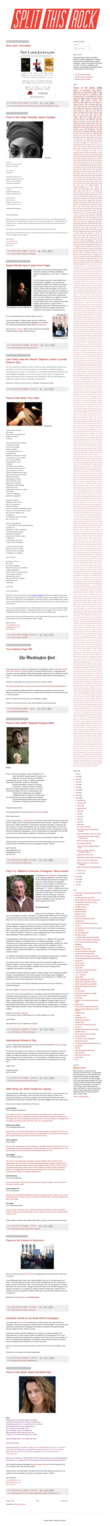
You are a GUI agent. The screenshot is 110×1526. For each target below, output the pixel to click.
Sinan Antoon (86, 358)
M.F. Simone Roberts (94, 579)
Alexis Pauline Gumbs (80, 396)
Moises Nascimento (97, 612)
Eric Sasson (85, 487)
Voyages (14, 223)
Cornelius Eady (83, 194)
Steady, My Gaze (34, 1447)
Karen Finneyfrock (95, 544)
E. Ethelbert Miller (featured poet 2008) (87, 937)
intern (74, 756)
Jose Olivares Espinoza (86, 535)
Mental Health (76, 604)
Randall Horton (92, 204)
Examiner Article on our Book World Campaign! (32, 1318)
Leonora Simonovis (92, 565)
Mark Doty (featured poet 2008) (84, 979)
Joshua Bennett (77, 539)
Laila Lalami (78, 968)
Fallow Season (81, 489)
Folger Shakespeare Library (18, 347)
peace (84, 760)
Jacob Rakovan (94, 515)
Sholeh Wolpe (93, 356)
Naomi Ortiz (78, 621)
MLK (82, 581)
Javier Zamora (96, 316)
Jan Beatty (97, 146)
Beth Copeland (96, 425)
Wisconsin (32, 1310)
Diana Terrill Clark (89, 473)
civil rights (83, 750)
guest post (94, 375)
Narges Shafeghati (87, 621)
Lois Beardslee (94, 573)
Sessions (99, 118)
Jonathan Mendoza (93, 533)
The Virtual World (80, 1036)
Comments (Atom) (19, 1504)
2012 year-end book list (89, 385)
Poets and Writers (91, 652)
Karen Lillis (76, 546)
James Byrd (76, 519)
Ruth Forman (86, 246)
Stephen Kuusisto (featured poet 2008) (87, 1029)
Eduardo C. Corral (78, 294)
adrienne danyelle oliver (89, 746)
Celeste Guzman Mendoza (80, 442)
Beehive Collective (77, 277)
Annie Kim (80, 408)
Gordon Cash (86, 494)
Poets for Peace (79, 348)
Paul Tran (76, 177)
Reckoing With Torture (80, 666)
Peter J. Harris (85, 644)
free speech (76, 166)
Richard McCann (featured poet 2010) (86, 1006)
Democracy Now (91, 467)
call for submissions (85, 92)
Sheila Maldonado (84, 692)
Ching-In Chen (83, 448)
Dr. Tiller (98, 291)
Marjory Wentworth (95, 591)
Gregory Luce (76, 310)
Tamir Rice (86, 362)
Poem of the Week (16, 253)
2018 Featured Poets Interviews (92, 123)
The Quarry (76, 139)
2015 (77, 787)
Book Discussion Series (85, 431)
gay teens (92, 754)
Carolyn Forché (89, 193)
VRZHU (77, 1048)
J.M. (87, 515)
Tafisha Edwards (77, 362)
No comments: (34, 103)
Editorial (82, 481)
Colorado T (97, 452)
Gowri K (77, 308)
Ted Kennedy (98, 714)
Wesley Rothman (98, 733)
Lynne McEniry (83, 579)
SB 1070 (81, 206)
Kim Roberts (85, 131)
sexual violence (79, 763)
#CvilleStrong (96, 379)
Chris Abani (86, 283)
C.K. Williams (49, 888)
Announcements (77, 156)
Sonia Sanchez (29, 1228)
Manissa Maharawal (80, 585)
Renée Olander (98, 666)
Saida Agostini (85, 679)
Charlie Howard (84, 444)
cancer (98, 748)
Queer (88, 348)
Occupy (100, 339)
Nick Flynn (83, 631)
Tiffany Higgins (78, 367)
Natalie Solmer (98, 621)
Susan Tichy (97, 360)
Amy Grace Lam (98, 404)
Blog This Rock (81, 1068)
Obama (89, 633)
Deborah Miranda (79, 466)
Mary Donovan (89, 592)
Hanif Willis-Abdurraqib (88, 496)
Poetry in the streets (79, 204)
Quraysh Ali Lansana (96, 656)
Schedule (75, 356)
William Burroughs (91, 735)
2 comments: (32, 251)
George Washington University (86, 306)
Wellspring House (77, 733)
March (79, 824)
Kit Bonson (97, 323)
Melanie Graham (98, 598)
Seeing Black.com (80, 1017)
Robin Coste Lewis (95, 673)
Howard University (95, 506)
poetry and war (77, 262)
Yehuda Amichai (83, 740)
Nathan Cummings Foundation (82, 623)
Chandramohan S (95, 143)
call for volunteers (88, 373)
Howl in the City (77, 146)
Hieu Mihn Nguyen (84, 504)
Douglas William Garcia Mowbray (90, 477)
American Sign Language (88, 402)
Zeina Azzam (85, 744)
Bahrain (85, 416)
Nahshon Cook (87, 148)
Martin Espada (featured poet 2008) (86, 984)
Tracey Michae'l (83, 723)
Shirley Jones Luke (78, 694)
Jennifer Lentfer (92, 525)
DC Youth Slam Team (89, 110)
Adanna (83, 394)
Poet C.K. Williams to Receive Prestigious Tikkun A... (86, 851)
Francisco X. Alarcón (84, 302)
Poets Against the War (89, 650)
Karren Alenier (96, 546)
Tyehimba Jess (96, 725)
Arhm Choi (97, 408)
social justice (88, 763)
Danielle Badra (91, 460)
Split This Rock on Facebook (84, 77)
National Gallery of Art (83, 339)
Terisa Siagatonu (79, 715)
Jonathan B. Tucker (93, 233)
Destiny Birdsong (95, 471)
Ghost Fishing (76, 494)
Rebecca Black (87, 664)
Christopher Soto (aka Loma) (80, 285)
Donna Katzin (90, 291)
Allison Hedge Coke (79, 218)
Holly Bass (78, 160)
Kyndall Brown (94, 556)
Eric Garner (80, 120)
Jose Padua (97, 535)
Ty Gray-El (88, 725)
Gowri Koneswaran (86, 308)
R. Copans (78, 658)
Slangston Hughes (95, 696)
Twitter (82, 725)
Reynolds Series (77, 669)
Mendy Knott (96, 602)
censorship (76, 750)
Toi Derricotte (88, 367)
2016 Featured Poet (87, 154)
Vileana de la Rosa (84, 729)
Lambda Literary (93, 558)
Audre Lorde (58, 1045)
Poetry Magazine (85, 346)
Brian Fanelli (76, 433)
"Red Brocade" (41, 325)
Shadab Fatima (85, 689)
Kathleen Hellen (93, 548)
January (79, 873)
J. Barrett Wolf (98, 314)
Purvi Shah (99, 242)
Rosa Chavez (84, 677)
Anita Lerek (90, 406)
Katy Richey (82, 196)
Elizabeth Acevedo (78, 144)
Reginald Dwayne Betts (39, 1464)
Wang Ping (82, 208)
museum (75, 260)
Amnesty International (94, 271)
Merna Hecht (97, 604)
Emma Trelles (76, 487)
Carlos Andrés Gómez (83, 281)
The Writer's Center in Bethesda (85, 1039)
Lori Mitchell (93, 575)
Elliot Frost (81, 483)
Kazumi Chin (81, 550)
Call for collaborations (89, 221)
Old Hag (77, 989)
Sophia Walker (91, 700)
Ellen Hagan (87, 296)
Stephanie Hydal (96, 704)
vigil (77, 379)
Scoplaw (77, 1015)
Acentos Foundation (38, 595)
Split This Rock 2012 (83, 133)
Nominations (82, 633)
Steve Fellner (87, 706)
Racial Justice (94, 125)
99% (82, 266)
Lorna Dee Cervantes (79, 241)
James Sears (87, 316)
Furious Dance (77, 490)
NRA (99, 615)
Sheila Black (79, 181)
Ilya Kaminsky (78, 314)
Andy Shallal (92, 218)
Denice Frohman (82, 469)
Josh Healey (97, 537)
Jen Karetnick (84, 523)
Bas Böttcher (76, 421)
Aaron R (93, 391)
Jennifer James (82, 525)
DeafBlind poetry (88, 464)
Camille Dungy (77, 193)
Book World (14, 711)
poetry (89, 760)
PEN (95, 341)
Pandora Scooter (80, 638)
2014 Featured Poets (86, 387)
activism (89, 208)
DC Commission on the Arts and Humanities (88, 928)
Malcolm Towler (87, 583)
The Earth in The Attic (91, 254)
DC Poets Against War (82, 933)
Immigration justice (88, 314)
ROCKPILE (76, 350)
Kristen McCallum (77, 325)
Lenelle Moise (84, 198)
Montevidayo (25, 1310)
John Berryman (86, 531)
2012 (77, 795)
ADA (74, 391)
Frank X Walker (96, 302)
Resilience (77, 667)
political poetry (87, 166)
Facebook (76, 229)
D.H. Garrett (95, 456)
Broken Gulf (88, 156)
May (78, 819)
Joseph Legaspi (77, 537)
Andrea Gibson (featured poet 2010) (86, 902)
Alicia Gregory (78, 398)
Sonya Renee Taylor (81, 250)
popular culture (79, 762)
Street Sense (76, 708)
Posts (77, 45)
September (80, 808)
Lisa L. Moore (91, 571)
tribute (100, 183)
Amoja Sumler (88, 404)
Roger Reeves (77, 675)
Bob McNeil (96, 219)
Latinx (81, 560)
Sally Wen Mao (96, 679)
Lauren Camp (88, 562)
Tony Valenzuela (96, 721)
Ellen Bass (94, 481)
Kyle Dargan (87, 325)
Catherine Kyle (87, 440)
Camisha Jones (78, 129)
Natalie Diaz (91, 200)
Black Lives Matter (81, 143)
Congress (83, 454)
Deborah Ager (81, 291)
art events (14, 105)
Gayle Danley (79, 231)
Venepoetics (78, 1046)
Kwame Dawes (85, 556)
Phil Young (85, 646)
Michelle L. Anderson (85, 608)
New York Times (90, 629)
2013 (77, 793)
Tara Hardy (81, 714)
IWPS (74, 508)
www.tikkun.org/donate (20, 1013)
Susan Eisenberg (95, 710)
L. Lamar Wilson (83, 558)
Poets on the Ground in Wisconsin (25, 1240)
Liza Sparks (86, 573)
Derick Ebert (84, 471)
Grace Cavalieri (96, 308)
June (78, 816)
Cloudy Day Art (79, 921)
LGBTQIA (92, 237)
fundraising (97, 208)
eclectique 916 (82, 752)
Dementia (82, 467)
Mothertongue (84, 337)
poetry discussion (84, 210)
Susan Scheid (91, 206)
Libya (86, 569)
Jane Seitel (93, 519)
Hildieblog (78, 944)
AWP (12, 1228)
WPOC (98, 731)
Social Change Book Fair (92, 181)
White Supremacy (79, 735)
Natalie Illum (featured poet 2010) (85, 986)
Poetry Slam (78, 998)
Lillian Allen (96, 239)
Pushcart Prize (85, 656)
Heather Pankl (83, 502)
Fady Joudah (87, 171)
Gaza (94, 490)
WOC (93, 731)
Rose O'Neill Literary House (51, 105)
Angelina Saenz (98, 273)
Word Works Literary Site (82, 1055)
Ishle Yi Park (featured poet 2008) (85, 951)
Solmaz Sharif (98, 248)
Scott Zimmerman (77, 687)
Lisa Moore (99, 571)
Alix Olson (86, 398)
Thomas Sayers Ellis (97, 366)
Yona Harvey (93, 740)
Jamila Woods (84, 519)
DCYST (75, 131)
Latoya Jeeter (88, 560)
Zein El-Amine (76, 744)
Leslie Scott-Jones (86, 567)
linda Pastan (95, 756)
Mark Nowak (31, 105)
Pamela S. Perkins (97, 637)
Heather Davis (79, 500)
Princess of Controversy (83, 654)
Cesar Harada (92, 442)
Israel (83, 515)
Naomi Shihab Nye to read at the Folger (28, 265)
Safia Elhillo (97, 352)
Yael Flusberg (93, 371)
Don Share (92, 225)
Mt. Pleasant (86, 615)
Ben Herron (81, 423)
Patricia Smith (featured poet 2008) (85, 993)
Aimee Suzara (96, 216)
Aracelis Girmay (77, 135)
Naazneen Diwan (77, 617)
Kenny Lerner (89, 552)
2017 (74, 389)
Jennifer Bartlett (87, 317)
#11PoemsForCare (85, 379)
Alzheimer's (94, 398)
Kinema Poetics (80, 965)
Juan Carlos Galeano (91, 541)
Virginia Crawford (86, 731)
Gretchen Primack (90, 231)
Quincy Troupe (96, 348)
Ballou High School (95, 416)
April (78, 822)
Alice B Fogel (91, 396)
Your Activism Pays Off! (19, 649)
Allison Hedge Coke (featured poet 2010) (87, 900)
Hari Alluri (98, 310)
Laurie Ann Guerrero (81, 564)
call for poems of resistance (87, 94)
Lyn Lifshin (93, 577)
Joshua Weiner (93, 319)
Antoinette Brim (79, 275)
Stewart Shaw (96, 706)
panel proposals (77, 760)
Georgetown (20, 105)
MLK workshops (89, 581)
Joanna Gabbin (94, 529)
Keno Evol (97, 552)
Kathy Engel (76, 148)
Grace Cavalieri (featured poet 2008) (86, 942)
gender (87, 375)
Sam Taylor (76, 354)
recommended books (96, 262)
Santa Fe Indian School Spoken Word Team (86, 683)
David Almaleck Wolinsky (95, 287)
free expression (95, 164)
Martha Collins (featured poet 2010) (86, 982)
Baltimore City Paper (94, 417)
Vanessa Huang (91, 727)
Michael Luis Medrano (92, 335)
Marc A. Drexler (91, 585)
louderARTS (10, 1449)
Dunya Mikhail (86, 292)
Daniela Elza (99, 458)
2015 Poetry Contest (89, 212)
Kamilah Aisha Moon (79, 235)
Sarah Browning (22, 1360)
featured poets (78, 102)
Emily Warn (85, 227)
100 (81, 383)
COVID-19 (88, 98)
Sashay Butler (96, 354)
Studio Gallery (85, 708)
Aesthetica (90, 394)
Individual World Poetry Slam (95, 510)
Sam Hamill (96, 246)
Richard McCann (96, 669)
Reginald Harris (91, 244)
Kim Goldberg (96, 554)
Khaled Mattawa (87, 554)
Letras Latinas (93, 327)
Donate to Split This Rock (83, 79)
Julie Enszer (95, 542)
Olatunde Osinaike (97, 633)
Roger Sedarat (87, 675)
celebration (86, 150)
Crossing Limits (46, 219)
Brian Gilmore (85, 433)
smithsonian (99, 377)
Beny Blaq (89, 423)
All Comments (80, 48)
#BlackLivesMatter (94, 185)
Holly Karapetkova (95, 504)
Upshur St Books (77, 369)
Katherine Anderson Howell (80, 548)
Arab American (89, 408)
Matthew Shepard (77, 596)
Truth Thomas (96, 367)
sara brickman (88, 762)
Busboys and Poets (79, 127)
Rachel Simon (85, 660)
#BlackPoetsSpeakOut (79, 187)
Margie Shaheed (89, 331)
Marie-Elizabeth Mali (83, 591)
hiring (99, 754)
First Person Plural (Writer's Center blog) (87, 940)
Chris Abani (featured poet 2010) (85, 918)
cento (94, 183)
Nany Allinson (98, 619)
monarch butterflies (86, 758)
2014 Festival (97, 387)
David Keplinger (89, 289)
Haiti (92, 310)
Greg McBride (76, 496)
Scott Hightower (96, 685)
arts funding (78, 373)
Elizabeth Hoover (77, 296)
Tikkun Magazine (50, 875)
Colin (80, 452)
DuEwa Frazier (77, 292)
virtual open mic (94, 127)
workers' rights (92, 765)
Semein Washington (90, 687)
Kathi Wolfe (87, 160)
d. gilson (91, 750)
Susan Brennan (85, 710)
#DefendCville (76, 381)
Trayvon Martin (92, 723)
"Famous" (19, 329)
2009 (77, 879)
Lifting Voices (93, 569)
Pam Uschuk (87, 342)
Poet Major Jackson (81, 996)
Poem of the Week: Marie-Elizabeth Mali (28, 1372)
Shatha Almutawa (96, 690)
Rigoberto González (87, 350)
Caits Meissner (84, 437)
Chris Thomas (93, 448)
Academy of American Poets (80, 392)
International (78, 512)
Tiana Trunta (92, 719)
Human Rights (98, 312)
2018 (77, 779)
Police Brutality (87, 118)
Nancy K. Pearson (88, 619)
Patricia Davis (76, 640)
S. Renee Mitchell (87, 352)
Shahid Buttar (78, 690)
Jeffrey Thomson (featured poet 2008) (86, 956)
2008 (77, 882)
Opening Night (88, 341)
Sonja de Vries (82, 700)
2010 (77, 876)
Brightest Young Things (96, 433)
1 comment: (32, 708)
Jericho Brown (91, 173)
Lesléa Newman (98, 567)
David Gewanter (79, 289)
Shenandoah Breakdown (82, 1020)
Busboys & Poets (80, 914)
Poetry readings (97, 131)
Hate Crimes (91, 498)
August (79, 811)
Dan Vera (92, 169)
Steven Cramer (88, 360)
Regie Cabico (96, 137)
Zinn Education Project (96, 744)
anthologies (89, 258)
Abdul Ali (97, 154)
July (78, 814)
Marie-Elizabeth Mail (16, 1493)
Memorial (82, 335)
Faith (74, 489)
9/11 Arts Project (95, 389)
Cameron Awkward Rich (96, 437)
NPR (93, 615)
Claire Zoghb (83, 450)
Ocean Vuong (78, 341)
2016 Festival (88, 106)
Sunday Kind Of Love (53, 1493)
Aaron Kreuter (85, 391)
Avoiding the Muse (80, 907)
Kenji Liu (100, 321)
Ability (98, 391)
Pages (80, 637)
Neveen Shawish (77, 629)
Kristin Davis (76, 556)
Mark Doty (78, 333)
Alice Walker (83, 169)
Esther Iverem (96, 296)
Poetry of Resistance (97, 346)
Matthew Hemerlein (95, 594)
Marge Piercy (82, 587)
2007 (77, 884)
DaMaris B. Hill (90, 458)
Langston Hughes (19, 1228)
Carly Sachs (86, 439)
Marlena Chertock (77, 592)
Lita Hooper (78, 573)
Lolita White (85, 575)
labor (26, 105)
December (80, 800)
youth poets (80, 185)
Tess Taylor (76, 366)
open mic (84, 260)
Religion (90, 666)
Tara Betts (94, 362)
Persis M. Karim (89, 162)
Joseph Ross (79, 960)
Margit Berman (90, 587)
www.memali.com (11, 1454)
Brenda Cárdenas (29, 1274)
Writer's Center (98, 148)
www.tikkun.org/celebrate (27, 990)
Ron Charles (97, 675)
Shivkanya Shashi (89, 694)
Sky (86, 696)
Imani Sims (82, 510)
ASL (79, 391)
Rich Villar (25, 637)
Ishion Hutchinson (95, 514)
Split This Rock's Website (83, 74)
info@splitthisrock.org (12, 243)
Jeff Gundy (93, 521)
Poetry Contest (92, 648)
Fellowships (86, 298)
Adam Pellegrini (93, 392)
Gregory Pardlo (85, 310)
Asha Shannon (83, 412)
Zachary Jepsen (86, 742)
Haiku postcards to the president (93, 158)
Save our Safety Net (84, 685)
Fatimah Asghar (77, 298)
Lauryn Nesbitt (93, 564)
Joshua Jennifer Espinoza (91, 539)
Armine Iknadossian (78, 410)
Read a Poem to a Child (94, 662)
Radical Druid (79, 1004)
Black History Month (79, 191)
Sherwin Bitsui (88, 248)
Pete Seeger (97, 642)
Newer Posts (10, 1501)
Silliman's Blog (79, 1022)
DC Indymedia (79, 930)
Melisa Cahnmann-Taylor (94, 600)
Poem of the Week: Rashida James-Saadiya (30, 117)
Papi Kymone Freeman (93, 638)
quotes (36, 1080)
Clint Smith (92, 285)
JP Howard (88, 146)
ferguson (76, 116)
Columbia (75, 454)
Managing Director (97, 583)
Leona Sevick (83, 327)
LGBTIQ (83, 237)
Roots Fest (76, 677)
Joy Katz (80, 541)
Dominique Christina (85, 475)
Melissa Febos (77, 602)
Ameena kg (76, 402)
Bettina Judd (76, 427)
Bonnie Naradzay (79, 279)
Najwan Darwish (88, 617)
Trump (99, 92)
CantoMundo (78, 439)
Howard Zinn (80, 173)
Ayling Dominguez (93, 414)
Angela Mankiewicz (80, 406)
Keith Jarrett (93, 321)
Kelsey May (81, 552)
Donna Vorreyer (96, 475)
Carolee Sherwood (95, 439)
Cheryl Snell (91, 446)
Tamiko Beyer (93, 712)
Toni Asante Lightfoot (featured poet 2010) (88, 1043)
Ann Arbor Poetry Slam (82, 905)
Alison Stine (78, 895)
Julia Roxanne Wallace (84, 542)
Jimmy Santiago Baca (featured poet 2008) (88, 958)
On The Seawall (80, 991)
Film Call (94, 298)
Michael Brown (88, 116)
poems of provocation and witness (87, 90)
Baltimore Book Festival (79, 417)
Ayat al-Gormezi (83, 414)
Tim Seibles (86, 139)
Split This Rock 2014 (81, 114)
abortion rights (79, 258)
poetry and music (98, 760)
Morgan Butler (96, 614)
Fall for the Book (85, 229)
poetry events (39, 105)
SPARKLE (75, 679)
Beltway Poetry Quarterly (92, 189)
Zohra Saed (78, 746)
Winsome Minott (92, 737)
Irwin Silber (86, 514)
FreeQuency (97, 489)
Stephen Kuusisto (90, 252)
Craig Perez (84, 287)
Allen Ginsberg (15, 1032)
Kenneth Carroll (79, 323)
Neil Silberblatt (86, 627)
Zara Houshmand (96, 742)
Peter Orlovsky (77, 646)
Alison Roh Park (83, 271)
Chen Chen (82, 446)
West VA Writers (80, 1053)
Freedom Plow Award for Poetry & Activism (84, 304)
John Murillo (96, 531)
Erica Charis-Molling (95, 487)
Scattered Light (79, 1013)
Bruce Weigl (96, 156)
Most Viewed (76, 615)
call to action (83, 141)
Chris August (96, 283)
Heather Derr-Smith (90, 500)
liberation (97, 258)
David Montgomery (84, 462)
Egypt (87, 481)
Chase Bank (93, 444)
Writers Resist (91, 739)
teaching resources (78, 765)
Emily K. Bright (84, 485)
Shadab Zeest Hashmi (96, 689)
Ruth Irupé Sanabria (95, 677)
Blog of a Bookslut (80, 911)
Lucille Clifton (97, 329)
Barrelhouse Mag (80, 909)
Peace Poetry (88, 642)
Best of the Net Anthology (84, 425)
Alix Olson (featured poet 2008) (84, 898)
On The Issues (89, 242)
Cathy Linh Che (96, 281)
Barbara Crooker (77, 419)
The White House (92, 717)
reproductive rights (89, 377)
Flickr (82, 108)
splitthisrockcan (96, 763)
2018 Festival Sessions (95, 141)
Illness (95, 508)
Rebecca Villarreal (97, 664)
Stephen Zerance (77, 706)
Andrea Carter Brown (87, 273)
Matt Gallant (83, 594)
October (79, 806)
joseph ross (96, 150)
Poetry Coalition (81, 648)
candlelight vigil (84, 164)
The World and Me (85, 366)
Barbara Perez (96, 419)
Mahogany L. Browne (94, 241)
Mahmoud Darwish (77, 331)
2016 (77, 784)
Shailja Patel (87, 690)
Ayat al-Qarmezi (86, 219)
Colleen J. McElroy (88, 452)
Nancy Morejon (77, 242)
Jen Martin (93, 523)
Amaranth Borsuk (95, 400)
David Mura (94, 462)
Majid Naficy (99, 581)
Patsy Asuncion (79, 642)
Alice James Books (36, 812)
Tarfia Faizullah (89, 714)
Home (37, 1501)
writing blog (37, 1228)
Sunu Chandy (94, 708)
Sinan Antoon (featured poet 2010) (85, 1024)
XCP (76, 1059)
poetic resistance (95, 260)
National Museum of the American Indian (84, 625)
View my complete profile (81, 1096)
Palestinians (88, 637)
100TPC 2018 (88, 383)
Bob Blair (99, 277)
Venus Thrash (90, 256)
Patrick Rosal (98, 640)
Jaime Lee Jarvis (85, 517)
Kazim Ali (91, 196)
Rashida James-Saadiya (28, 253)
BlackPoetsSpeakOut (92, 429)
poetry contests (86, 121)
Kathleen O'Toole (84, 321)
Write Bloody (81, 739)
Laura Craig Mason (78, 562)
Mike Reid (93, 610)
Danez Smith (88, 135)
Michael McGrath (91, 606)
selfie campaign (98, 762)
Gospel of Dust (96, 494)
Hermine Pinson (77, 312)
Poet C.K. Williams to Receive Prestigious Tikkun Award (37, 871)
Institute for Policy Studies (83, 949)
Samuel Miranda (86, 354)
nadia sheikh (97, 758)
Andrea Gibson (77, 189)
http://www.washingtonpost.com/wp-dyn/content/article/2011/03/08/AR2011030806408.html (36, 686)
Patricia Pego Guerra (87, 640)
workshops (96, 133)
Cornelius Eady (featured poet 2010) (86, 923)
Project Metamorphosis (96, 654)
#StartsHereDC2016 (87, 381)
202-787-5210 (10, 1484)
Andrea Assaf (76, 273)
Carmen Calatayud (88, 223)
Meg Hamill (78, 598)
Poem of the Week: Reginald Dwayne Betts (30, 723)
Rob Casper (97, 671)
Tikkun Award (31, 1032)
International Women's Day (21, 1040)
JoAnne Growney (84, 529)
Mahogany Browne (95, 198)
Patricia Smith (86, 202)
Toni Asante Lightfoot (84, 721)
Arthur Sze (87, 275)
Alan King (94, 269)
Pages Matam (77, 162)
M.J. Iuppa (76, 581)
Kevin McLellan (77, 554)
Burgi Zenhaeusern (80, 435)
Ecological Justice (96, 292)
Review (96, 114)
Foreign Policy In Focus (93, 144)
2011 (95, 383)
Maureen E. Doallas (89, 596)
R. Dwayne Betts (27, 820)
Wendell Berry (87, 733)
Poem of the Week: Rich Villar (22, 398)
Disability (93, 194)
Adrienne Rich (85, 216)
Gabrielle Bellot (87, 490)
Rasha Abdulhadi (95, 660)
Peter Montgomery (95, 644)
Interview (91, 120)
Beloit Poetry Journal (90, 277)
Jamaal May (78, 316)
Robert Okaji (86, 673)
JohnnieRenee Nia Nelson (79, 533)
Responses (86, 667)
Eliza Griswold (96, 294)
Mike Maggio (84, 610)
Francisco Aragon (97, 229)
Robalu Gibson (77, 673)
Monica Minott (78, 614)
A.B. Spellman (89, 266)
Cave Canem (97, 440)
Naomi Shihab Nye (32, 347)
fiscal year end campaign (81, 754)
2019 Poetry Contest (83, 389)
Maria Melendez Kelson (86, 589)
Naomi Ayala (96, 160)
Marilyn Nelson (98, 331)
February (80, 870)
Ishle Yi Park (76, 515)
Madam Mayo (79, 977)
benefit (78, 150)
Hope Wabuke (85, 506)
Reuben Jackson (95, 667)
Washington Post (23, 711)
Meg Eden (99, 596)
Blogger (63, 1520)
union (86, 765)
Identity (80, 508)
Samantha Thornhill (78, 681)
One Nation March (91, 635)
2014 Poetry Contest (89, 264)
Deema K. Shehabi (91, 466)
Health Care (99, 498)
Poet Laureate (93, 646)
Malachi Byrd (78, 583)
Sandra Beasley (98, 681)
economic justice (92, 752)
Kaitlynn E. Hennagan (84, 544)
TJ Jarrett (84, 712)
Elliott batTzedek (91, 483)
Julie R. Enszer (79, 963)
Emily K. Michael (95, 485)
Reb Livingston (77, 664)
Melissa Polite (87, 602)
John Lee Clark (83, 319)
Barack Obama (96, 275)
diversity (98, 750)
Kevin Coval (89, 323)
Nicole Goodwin (92, 631)
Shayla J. (75, 692)
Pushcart (77, 656)
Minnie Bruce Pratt (85, 612)
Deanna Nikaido (98, 464)
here (41, 316)
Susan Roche (76, 712)
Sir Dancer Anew (77, 696)
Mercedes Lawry (87, 604)
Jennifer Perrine (89, 527)
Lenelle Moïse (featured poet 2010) (85, 970)
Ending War (95, 227)
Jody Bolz (95, 317)
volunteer (75, 152)
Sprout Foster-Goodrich (84, 704)
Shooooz (98, 694)
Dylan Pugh (95, 479)
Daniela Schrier (80, 460)
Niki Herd (93, 339)
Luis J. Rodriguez (83, 577)
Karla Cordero (93, 235)
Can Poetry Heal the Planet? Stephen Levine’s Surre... (88, 837)
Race (85, 658)
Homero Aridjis (76, 506)
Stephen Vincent (80, 1032)
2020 (77, 776)
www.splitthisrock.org (11, 241)
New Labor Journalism (18, 45)
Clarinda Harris (92, 450)
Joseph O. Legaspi (87, 537)
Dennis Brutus (77, 158)
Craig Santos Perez (84, 456)
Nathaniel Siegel (96, 623)
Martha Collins (87, 333)
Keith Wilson (90, 550)
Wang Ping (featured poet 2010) (85, 1050)
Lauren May (95, 325)
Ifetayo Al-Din (88, 508)
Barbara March (87, 419)
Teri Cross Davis (96, 364)
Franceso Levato (90, 300)
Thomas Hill (84, 719)
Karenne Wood (86, 546)
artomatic (82, 748)
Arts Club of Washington (91, 410)
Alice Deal (99, 396)
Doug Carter (76, 477)
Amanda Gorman (85, 400)
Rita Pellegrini (87, 671)
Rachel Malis (92, 658)
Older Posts (64, 1501)
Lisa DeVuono (82, 571)
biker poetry (90, 748)
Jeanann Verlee (77, 317)
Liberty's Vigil (78, 569)
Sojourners (76, 698)
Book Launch (97, 431)
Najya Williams (98, 617)
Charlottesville (76, 283)
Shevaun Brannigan (95, 692)
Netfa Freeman (96, 627)
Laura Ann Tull (96, 560)
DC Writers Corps (80, 935)
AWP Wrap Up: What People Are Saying (28, 1088)
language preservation (84, 756)
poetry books (92, 108)
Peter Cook (76, 644)
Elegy (87, 294)
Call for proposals (94, 191)
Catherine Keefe (77, 440)
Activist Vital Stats (84, 268)
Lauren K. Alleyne (97, 562)
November (80, 803)
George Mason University (94, 492)
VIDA (85, 369)
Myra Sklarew (93, 337)
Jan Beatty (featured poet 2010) (84, 953)
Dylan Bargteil (86, 479)
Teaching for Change (85, 364)
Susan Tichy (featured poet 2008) (85, 1034)
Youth (100, 371)
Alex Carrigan (98, 394)
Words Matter (84, 371)
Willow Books (82, 737)
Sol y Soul (95, 358)
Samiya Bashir (88, 681)
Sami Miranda (77, 248)
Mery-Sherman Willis (78, 606)
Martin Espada (86, 175)
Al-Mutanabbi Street (84, 269)
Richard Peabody (77, 671)
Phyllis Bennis (92, 344)
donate (75, 752)
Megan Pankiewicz (87, 598)
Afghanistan (94, 268)
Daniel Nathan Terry (80, 225)
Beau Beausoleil (86, 421)
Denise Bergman (92, 469)
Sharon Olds (84, 356)
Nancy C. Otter (78, 619)
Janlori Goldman (84, 521)
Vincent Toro (91, 369)
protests (86, 262)
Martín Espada (96, 175)
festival (75, 108)
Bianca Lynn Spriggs (87, 427)
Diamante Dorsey (77, 473)
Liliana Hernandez (85, 239)
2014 (77, 790)
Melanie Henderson (80, 600)
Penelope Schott (83, 344)
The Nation (82, 717)
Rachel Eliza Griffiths (84, 137)
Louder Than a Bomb (86, 329)
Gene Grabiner (82, 492)
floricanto (81, 375)
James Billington (96, 517)
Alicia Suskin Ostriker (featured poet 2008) (88, 893)
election (100, 752)
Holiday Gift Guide (88, 312)
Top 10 (75, 723)
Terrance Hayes (89, 715)
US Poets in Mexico (78, 727)
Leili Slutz (82, 565)
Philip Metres (96, 202)
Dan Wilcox (99, 223)
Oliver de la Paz (79, 635)
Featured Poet (98, 171)
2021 (77, 774)
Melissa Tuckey (81, 125)
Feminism (89, 489)
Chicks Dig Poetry (80, 916)
